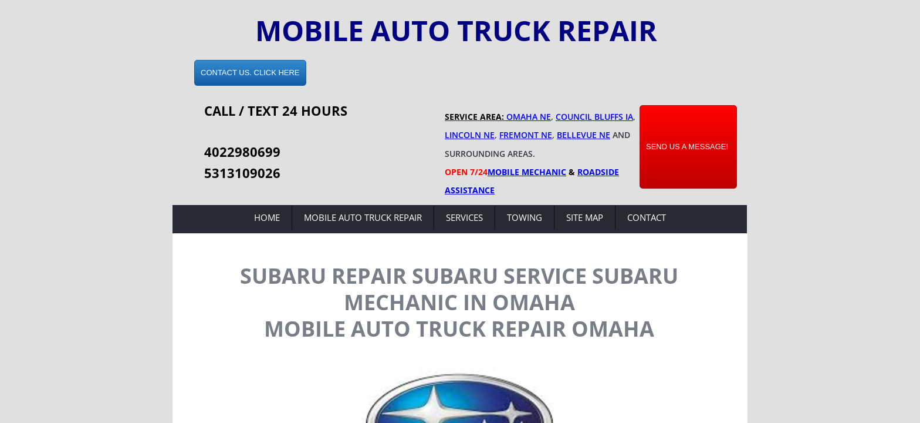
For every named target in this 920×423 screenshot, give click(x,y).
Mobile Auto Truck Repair (363, 217)
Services (464, 217)
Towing (524, 217)
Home (267, 217)
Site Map (584, 217)
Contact (646, 217)
